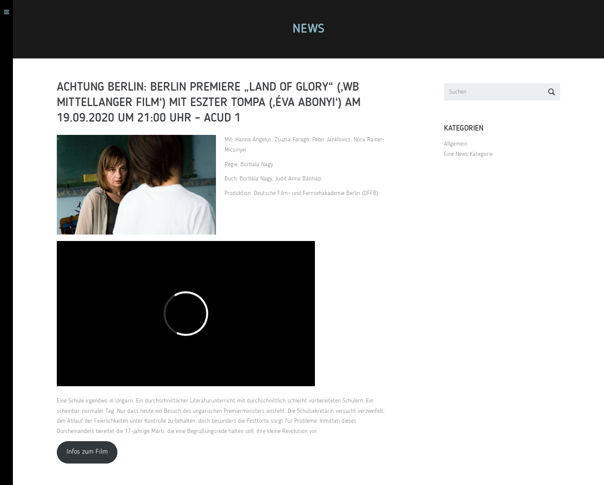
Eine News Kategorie (471, 154)
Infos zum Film (90, 451)
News (312, 29)
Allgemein (459, 144)
